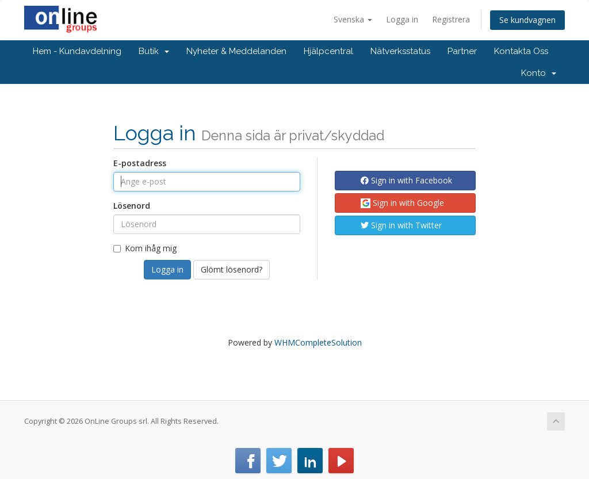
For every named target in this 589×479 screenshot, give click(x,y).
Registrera (451, 19)
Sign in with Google (402, 203)
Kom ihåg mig (145, 248)
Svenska (353, 19)
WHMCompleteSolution (318, 342)
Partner (462, 51)
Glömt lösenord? (231, 269)
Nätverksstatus (400, 51)
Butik (154, 51)
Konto (538, 73)
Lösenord (131, 205)
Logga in (402, 19)
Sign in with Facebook (406, 180)
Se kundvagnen (527, 19)
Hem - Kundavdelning (77, 51)
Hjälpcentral (328, 51)
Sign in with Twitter (401, 225)
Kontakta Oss (521, 51)
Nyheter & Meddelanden (236, 51)
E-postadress (139, 163)
